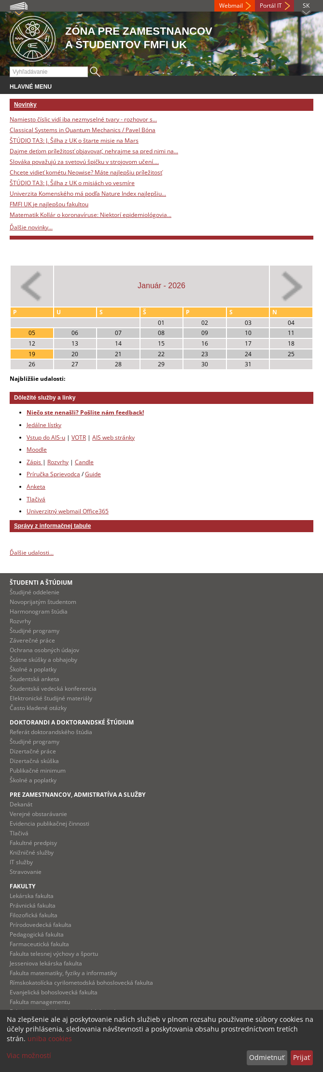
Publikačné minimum (38, 770)
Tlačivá (36, 499)
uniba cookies (50, 1038)
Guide (93, 474)
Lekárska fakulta (32, 896)
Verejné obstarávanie (38, 814)
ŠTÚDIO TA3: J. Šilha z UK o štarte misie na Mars (74, 140)
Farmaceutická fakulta (39, 944)
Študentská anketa (34, 679)
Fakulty (22, 886)
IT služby (21, 862)
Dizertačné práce (33, 751)
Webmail (231, 5)
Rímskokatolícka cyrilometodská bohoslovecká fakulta (81, 982)
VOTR (78, 437)
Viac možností (29, 1055)
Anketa (36, 486)
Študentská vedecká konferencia (53, 688)
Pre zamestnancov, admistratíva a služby (77, 795)
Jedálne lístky (44, 425)
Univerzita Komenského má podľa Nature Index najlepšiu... (88, 193)
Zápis (34, 462)
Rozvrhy (58, 462)
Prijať (301, 1057)
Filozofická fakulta (33, 915)
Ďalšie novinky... (31, 227)
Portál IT (271, 5)
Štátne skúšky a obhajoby (43, 660)
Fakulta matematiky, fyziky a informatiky (63, 973)
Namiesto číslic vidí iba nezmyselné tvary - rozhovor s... (83, 119)
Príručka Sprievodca (53, 474)
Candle (84, 462)
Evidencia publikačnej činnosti (49, 823)
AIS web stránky (113, 437)
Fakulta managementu (40, 1002)
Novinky (25, 104)
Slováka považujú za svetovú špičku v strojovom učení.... (84, 162)
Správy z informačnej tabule (52, 526)
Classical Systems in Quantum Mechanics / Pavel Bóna (82, 130)
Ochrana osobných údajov (44, 650)
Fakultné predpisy (33, 843)
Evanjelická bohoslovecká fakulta (54, 992)
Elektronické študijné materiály (51, 698)
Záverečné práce (32, 640)
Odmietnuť (266, 1057)
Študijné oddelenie (34, 592)
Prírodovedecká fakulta (40, 925)
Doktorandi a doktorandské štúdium (72, 722)
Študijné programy (34, 631)
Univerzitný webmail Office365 (68, 511)
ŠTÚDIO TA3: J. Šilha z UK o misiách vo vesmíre (72, 183)
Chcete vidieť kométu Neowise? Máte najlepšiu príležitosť (86, 172)
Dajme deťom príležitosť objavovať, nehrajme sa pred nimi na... (94, 151)
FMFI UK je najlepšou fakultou (49, 204)
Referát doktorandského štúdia (51, 732)
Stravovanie (26, 872)
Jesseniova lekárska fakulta (46, 963)
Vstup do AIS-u (46, 437)
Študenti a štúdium (41, 582)
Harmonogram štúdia (39, 611)
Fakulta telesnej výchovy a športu (54, 954)
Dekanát (21, 804)
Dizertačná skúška (34, 761)
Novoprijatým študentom (43, 602)
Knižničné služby (32, 852)
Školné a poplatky (33, 669)
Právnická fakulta (33, 905)
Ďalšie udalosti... (32, 553)
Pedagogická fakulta (37, 934)
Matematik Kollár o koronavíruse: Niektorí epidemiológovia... (90, 215)
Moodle (37, 449)
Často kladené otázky (38, 708)
